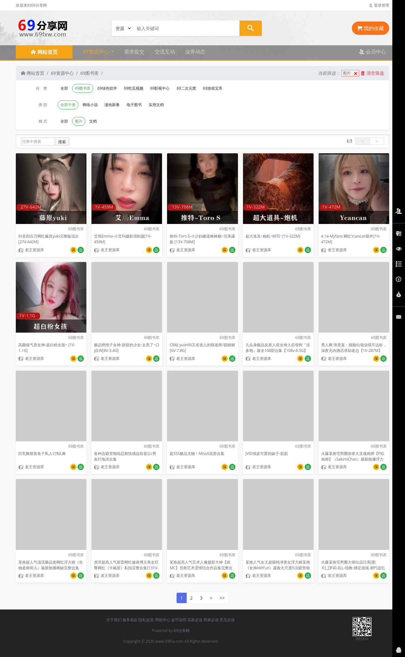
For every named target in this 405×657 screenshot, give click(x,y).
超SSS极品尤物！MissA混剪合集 (197, 453)
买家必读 (194, 619)
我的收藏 (370, 28)
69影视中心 (160, 88)
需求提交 (134, 51)
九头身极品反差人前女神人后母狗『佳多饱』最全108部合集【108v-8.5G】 (278, 347)
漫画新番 (112, 104)
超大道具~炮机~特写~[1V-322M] (273, 236)
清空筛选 (372, 73)
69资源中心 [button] (96, 51)
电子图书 (134, 104)
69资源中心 (62, 73)
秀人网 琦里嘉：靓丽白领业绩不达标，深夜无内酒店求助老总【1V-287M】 (354, 347)
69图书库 (89, 73)
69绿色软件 (107, 88)
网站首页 (32, 73)
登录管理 (379, 5)
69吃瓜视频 (133, 88)
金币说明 (178, 619)
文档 (93, 121)
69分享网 (182, 630)
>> (222, 598)
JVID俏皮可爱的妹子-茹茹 (267, 453)
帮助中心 (162, 619)
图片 (351, 73)
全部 (64, 88)
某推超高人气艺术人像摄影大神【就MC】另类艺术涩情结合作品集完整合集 (201, 567)
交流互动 (165, 51)
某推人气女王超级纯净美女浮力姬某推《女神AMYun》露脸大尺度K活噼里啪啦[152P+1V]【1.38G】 (278, 567)
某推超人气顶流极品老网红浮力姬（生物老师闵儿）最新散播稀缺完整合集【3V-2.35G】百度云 (50, 567)
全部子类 (68, 104)
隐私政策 (146, 619)
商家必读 (211, 619)
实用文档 (156, 104)
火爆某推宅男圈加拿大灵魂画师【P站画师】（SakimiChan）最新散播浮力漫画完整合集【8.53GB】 (352, 459)
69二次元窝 (186, 88)
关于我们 (114, 619)
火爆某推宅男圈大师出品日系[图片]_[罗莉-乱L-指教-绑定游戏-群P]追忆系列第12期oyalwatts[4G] (353, 567)
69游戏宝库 (213, 88)
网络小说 (90, 104)
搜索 (62, 141)
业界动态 (195, 51)
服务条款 (130, 619)
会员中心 (372, 51)
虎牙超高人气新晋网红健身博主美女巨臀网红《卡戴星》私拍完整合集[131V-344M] (126, 567)
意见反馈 (227, 619)
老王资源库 (31, 249)
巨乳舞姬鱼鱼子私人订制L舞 (42, 453)
